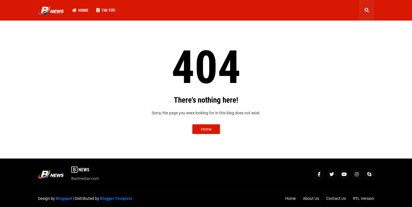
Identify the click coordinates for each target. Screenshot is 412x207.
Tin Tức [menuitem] (105, 10)
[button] (366, 10)
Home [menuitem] (80, 10)
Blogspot (64, 198)
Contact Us (336, 198)
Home (206, 129)
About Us (311, 198)
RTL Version (363, 198)
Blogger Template (116, 198)
